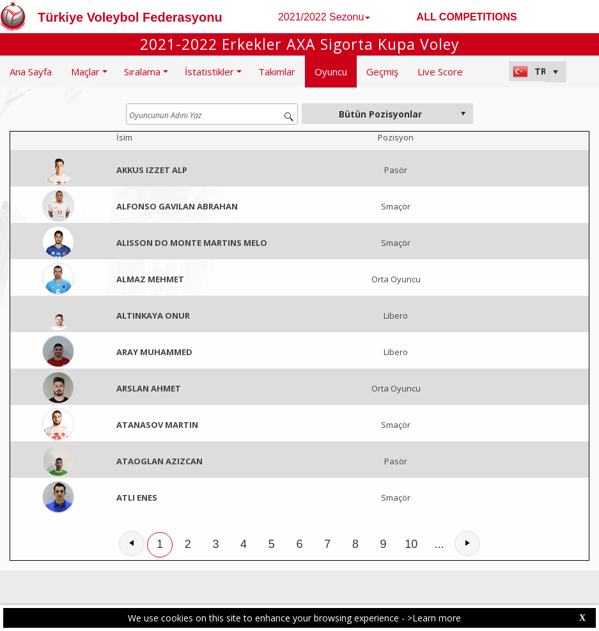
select (463, 113)
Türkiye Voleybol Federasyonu (130, 17)
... (439, 544)
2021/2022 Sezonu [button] (324, 16)
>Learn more (434, 618)
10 (411, 544)
